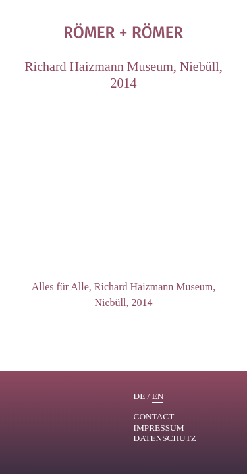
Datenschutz (165, 438)
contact (154, 416)
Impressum (159, 428)
